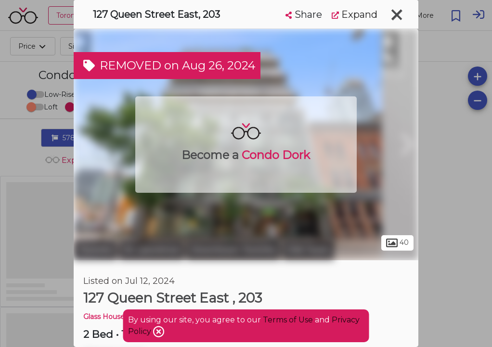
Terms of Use (288, 319)
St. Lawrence (151, 249)
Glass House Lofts (113, 316)
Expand (354, 14)
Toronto (95, 249)
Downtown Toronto (233, 249)
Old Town (308, 249)
